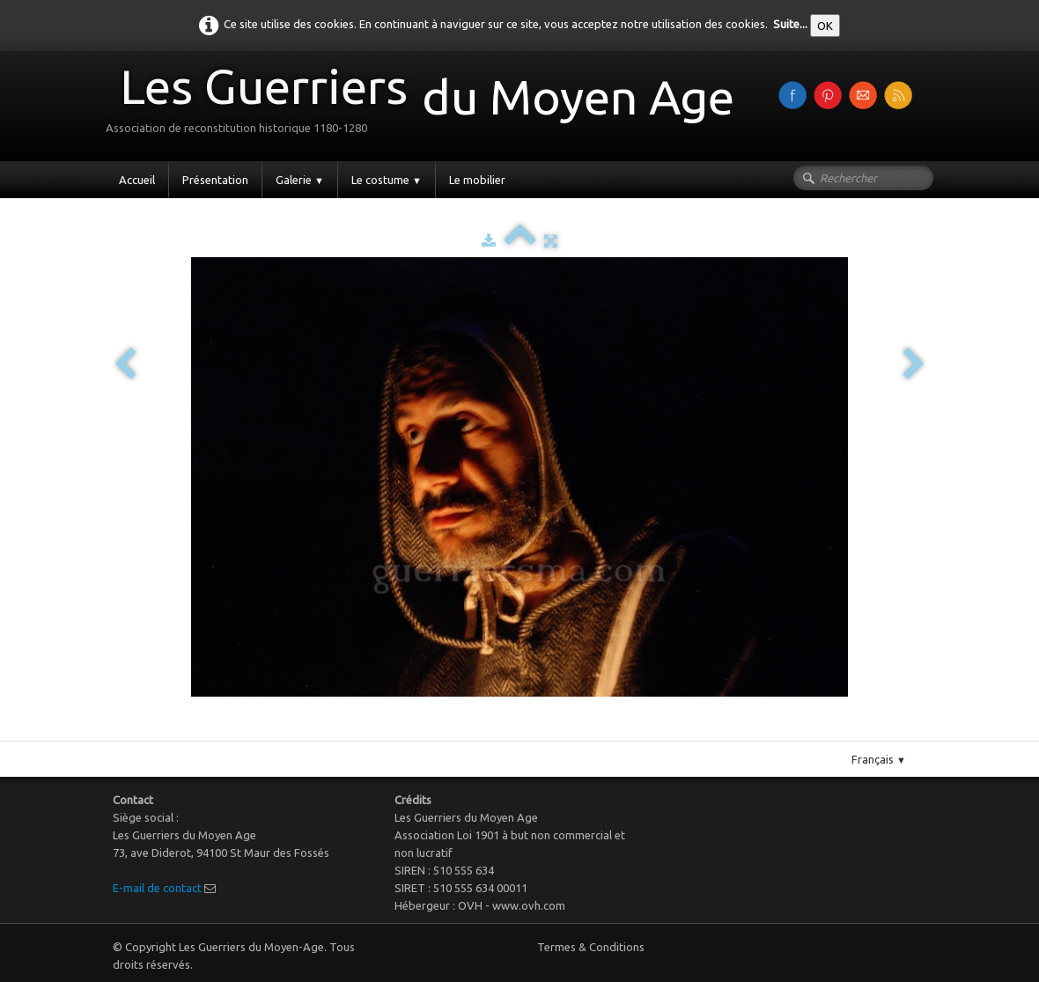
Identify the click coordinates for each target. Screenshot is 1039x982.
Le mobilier (477, 180)
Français (878, 759)
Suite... (790, 24)
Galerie (300, 180)
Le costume (386, 180)
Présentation (215, 180)
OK (825, 25)
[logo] (427, 104)
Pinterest (537, 733)
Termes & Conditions (591, 947)
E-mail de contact (157, 888)
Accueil (137, 180)
